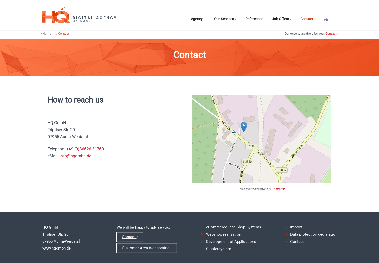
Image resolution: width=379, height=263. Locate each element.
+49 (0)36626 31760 (85, 148)
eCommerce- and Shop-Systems (233, 227)
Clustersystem (218, 248)
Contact (306, 19)
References (254, 19)
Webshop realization (223, 234)
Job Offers (281, 19)
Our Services (225, 19)
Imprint (296, 227)
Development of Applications (231, 241)
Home (45, 33)
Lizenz (278, 189)
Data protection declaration (313, 234)
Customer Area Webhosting (147, 248)
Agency (198, 19)
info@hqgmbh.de (75, 155)
